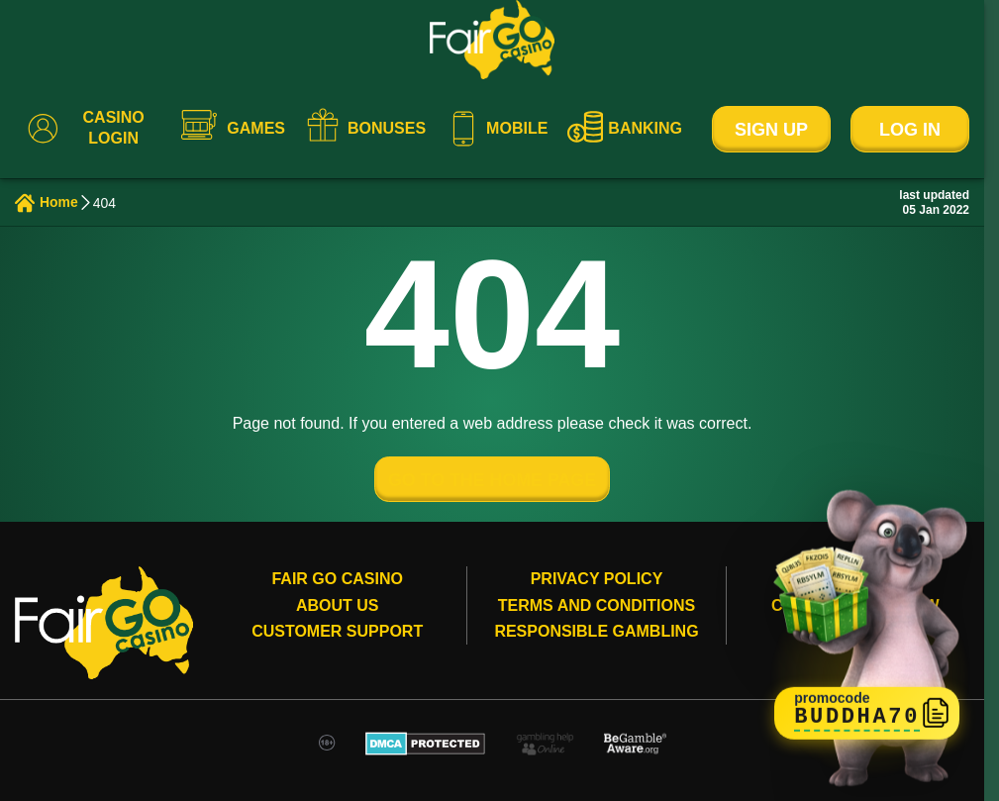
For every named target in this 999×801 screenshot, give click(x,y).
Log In (910, 130)
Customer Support (337, 632)
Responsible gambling (596, 632)
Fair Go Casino (336, 579)
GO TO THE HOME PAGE (492, 480)
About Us (337, 605)
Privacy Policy (597, 579)
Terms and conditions (596, 605)
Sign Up (771, 130)
